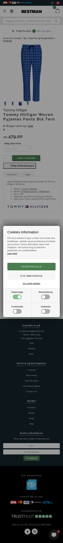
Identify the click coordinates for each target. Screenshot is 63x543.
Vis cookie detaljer (31, 283)
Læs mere (12, 253)
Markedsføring (46, 295)
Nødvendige (17, 295)
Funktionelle (17, 309)
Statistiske (46, 309)
